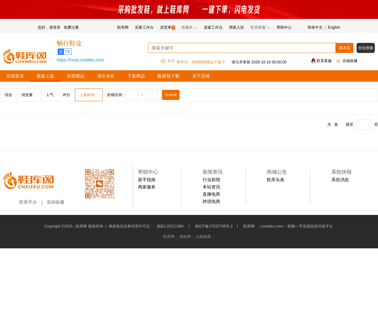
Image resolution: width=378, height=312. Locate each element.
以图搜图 (203, 236)
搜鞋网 (185, 236)
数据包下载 (169, 75)
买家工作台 (144, 27)
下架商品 (136, 75)
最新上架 (45, 75)
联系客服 (324, 61)
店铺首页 (15, 75)
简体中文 (315, 27)
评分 (66, 95)
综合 (8, 95)
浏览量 (27, 95)
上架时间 (87, 95)
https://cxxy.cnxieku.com (80, 59)
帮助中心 (284, 27)
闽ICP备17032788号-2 (214, 226)
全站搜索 (365, 48)
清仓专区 (106, 75)
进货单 (165, 27)
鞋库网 (123, 27)
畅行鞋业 (69, 43)
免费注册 (71, 27)
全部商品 (75, 75)
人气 (50, 95)
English (334, 27)
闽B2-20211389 (170, 226)
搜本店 (344, 48)
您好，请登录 (49, 27)
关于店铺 (201, 75)
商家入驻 (236, 27)
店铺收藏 (350, 61)
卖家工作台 (213, 27)
